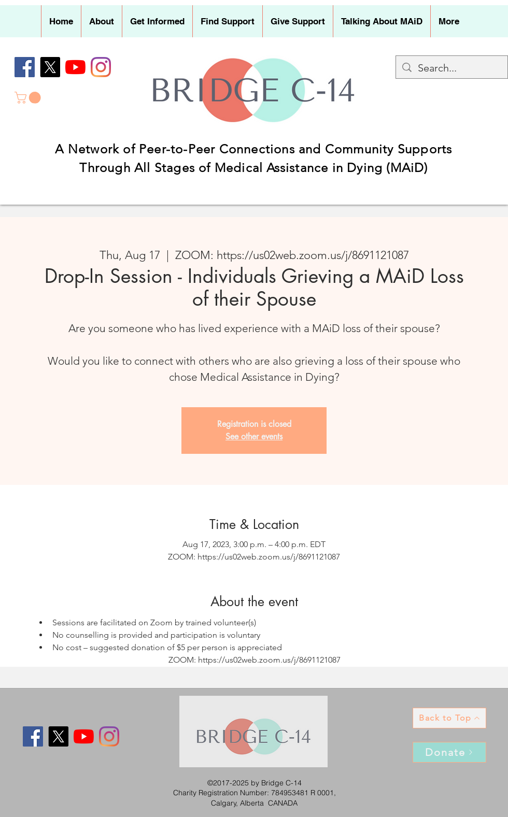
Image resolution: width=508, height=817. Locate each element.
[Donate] (449, 752)
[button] (101, 21)
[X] (50, 67)
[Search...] (452, 68)
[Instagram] (101, 67)
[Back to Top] (449, 718)
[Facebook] (25, 67)
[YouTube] (75, 67)
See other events (254, 436)
